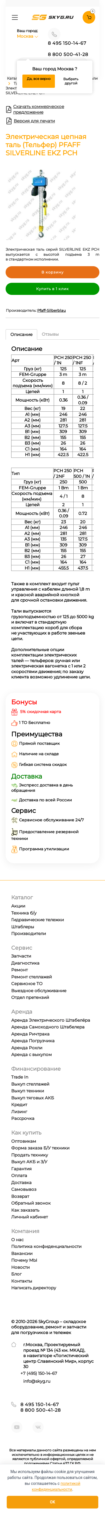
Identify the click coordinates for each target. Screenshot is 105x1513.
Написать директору (33, 1287)
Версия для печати (30, 121)
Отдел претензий (30, 997)
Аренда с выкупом (31, 1054)
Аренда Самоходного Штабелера (48, 1027)
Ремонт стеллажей (31, 976)
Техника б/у (23, 913)
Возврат (20, 1196)
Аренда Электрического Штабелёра (50, 1020)
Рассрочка (22, 1118)
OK (52, 1502)
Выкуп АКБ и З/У (29, 1161)
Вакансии (21, 1253)
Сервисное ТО (27, 983)
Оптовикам (23, 1141)
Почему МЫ (24, 1260)
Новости (20, 1267)
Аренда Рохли (26, 1047)
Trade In (19, 1077)
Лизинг (19, 1111)
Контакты (21, 1281)
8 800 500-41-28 (68, 54)
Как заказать (25, 1210)
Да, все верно (39, 79)
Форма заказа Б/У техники (40, 1148)
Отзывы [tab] (50, 334)
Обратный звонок (31, 1203)
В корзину (52, 272)
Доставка (21, 1182)
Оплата (19, 1175)
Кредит (19, 1104)
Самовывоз (23, 1189)
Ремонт (19, 969)
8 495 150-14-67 (67, 43)
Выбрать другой (70, 81)
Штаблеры (22, 926)
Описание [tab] (21, 334)
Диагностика (25, 963)
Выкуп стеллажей (30, 1084)
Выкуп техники (27, 1090)
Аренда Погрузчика (33, 1040)
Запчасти (21, 956)
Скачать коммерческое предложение (35, 109)
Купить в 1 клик (52, 288)
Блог (16, 1274)
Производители (28, 933)
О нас (17, 1239)
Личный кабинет (29, 1217)
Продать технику (29, 1155)
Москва (27, 36)
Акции (18, 906)
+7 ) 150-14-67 (38, 1373)
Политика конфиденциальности (46, 1246)
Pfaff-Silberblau (51, 310)
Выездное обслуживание (38, 990)
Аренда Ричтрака (30, 1034)
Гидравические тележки (37, 919)
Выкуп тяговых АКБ (32, 1097)
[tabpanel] (52, 515)
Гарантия (21, 1168)
